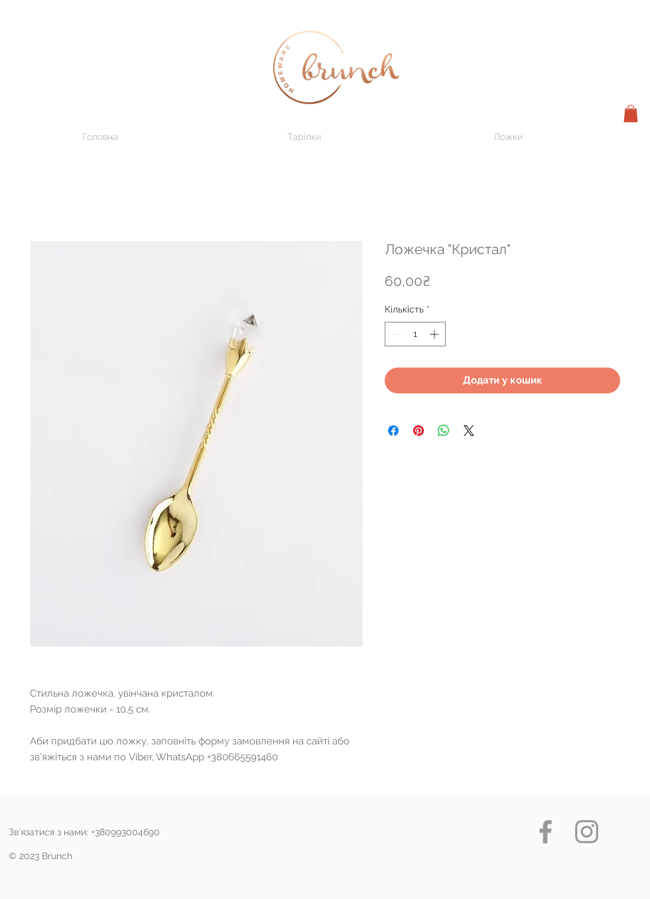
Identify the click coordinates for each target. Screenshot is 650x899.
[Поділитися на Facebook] (393, 431)
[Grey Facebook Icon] (545, 831)
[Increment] (435, 334)
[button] (630, 113)
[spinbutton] (415, 334)
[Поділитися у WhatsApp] (444, 431)
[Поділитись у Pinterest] (418, 431)
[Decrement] (395, 334)
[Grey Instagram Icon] (586, 831)
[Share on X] (469, 431)
